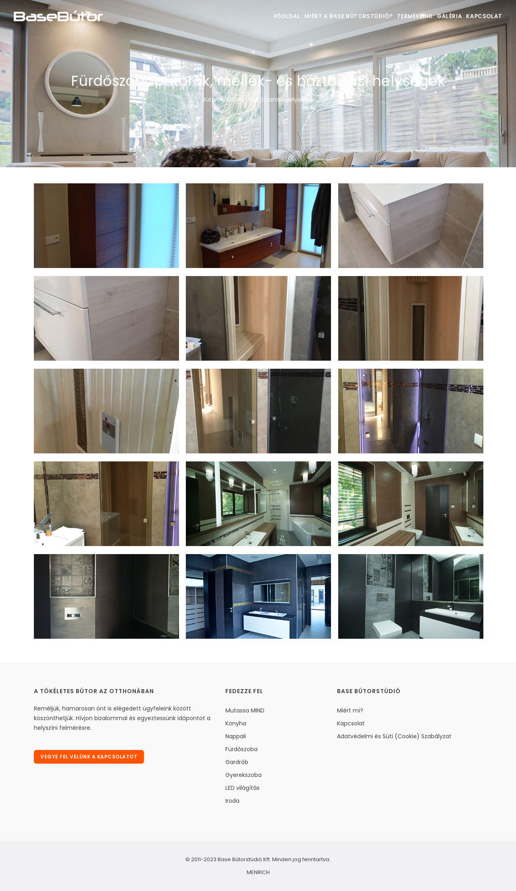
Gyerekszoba (243, 775)
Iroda (232, 801)
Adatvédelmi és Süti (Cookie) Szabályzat (394, 736)
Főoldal (269, 16)
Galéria (442, 16)
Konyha (235, 723)
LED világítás (242, 788)
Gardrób (236, 762)
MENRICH (258, 872)
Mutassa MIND (244, 710)
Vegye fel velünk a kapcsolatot (90, 757)
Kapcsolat (482, 16)
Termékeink (402, 16)
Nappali (235, 736)
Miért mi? (350, 710)
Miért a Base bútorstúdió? (333, 16)
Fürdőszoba (241, 749)
